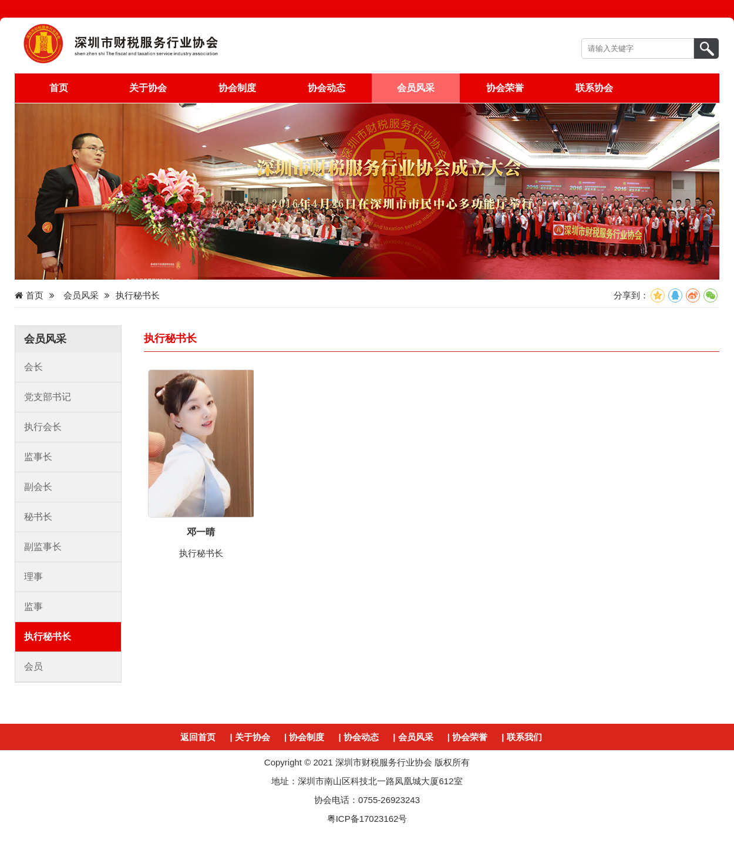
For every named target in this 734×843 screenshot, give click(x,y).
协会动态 (326, 88)
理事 (33, 577)
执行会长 (43, 427)
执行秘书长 (47, 637)
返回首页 (198, 737)
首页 (58, 88)
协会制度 (237, 88)
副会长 (38, 487)
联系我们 (524, 737)
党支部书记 (47, 397)
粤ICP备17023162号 (367, 819)
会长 (33, 367)
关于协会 (148, 88)
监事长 (38, 457)
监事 (33, 607)
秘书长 (38, 517)
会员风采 (416, 88)
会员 (33, 666)
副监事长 (43, 547)
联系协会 (594, 88)
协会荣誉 (505, 88)
